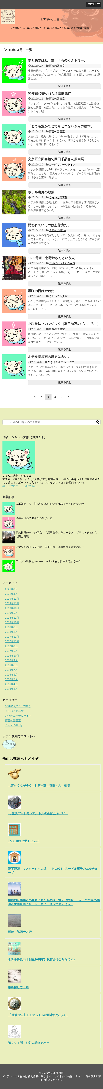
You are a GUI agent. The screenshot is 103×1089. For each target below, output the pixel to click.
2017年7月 (11, 646)
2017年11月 (12, 641)
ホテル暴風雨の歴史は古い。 (49, 356)
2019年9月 (11, 613)
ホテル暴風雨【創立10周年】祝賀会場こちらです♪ (41, 959)
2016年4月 (11, 684)
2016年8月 (11, 665)
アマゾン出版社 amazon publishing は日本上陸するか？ (48, 561)
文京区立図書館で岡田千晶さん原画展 (56, 159)
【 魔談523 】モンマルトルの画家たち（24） (38, 1015)
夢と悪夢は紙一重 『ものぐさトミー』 (57, 60)
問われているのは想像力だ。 (49, 225)
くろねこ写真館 (58, 197)
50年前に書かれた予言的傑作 (49, 93)
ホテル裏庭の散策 (41, 192)
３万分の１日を (51, 19)
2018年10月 (12, 622)
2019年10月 (12, 608)
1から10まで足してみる (23, 841)
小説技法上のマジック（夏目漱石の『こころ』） (64, 324)
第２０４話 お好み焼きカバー (28, 1042)
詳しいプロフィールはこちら (19, 486)
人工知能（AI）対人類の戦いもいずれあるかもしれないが (50, 503)
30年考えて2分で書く (18, 706)
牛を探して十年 (18, 987)
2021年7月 (11, 589)
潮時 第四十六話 (20, 931)
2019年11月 (12, 603)
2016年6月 (11, 674)
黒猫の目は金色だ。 (43, 291)
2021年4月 (11, 594)
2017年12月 (12, 636)
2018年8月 (11, 632)
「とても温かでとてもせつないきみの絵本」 (61, 126)
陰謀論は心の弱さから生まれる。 (35, 518)
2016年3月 (11, 688)
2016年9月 (11, 660)
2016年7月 (11, 669)
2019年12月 (12, 598)
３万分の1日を (57, 230)
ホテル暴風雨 (56, 1072)
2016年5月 (11, 679)
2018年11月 (12, 617)
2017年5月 (11, 651)
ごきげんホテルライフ (62, 164)
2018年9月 (11, 627)
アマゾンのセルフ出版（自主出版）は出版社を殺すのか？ (50, 547)
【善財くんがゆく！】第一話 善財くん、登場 (39, 785)
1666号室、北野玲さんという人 (51, 258)
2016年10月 (12, 655)
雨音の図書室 (57, 65)
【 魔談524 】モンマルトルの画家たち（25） (38, 813)
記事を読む (64, 86)
